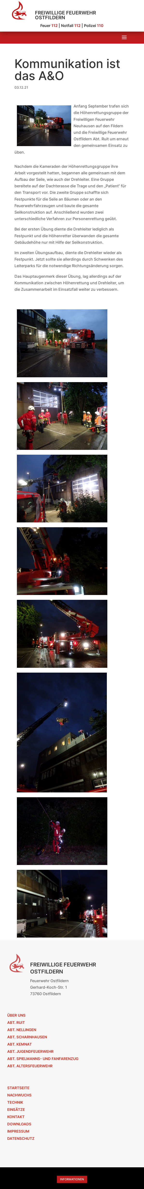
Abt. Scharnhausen (27, 1037)
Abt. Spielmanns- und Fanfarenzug (42, 1058)
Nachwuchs (19, 1095)
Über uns (16, 1015)
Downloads (19, 1124)
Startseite (18, 1088)
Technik (15, 1102)
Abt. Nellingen (21, 1029)
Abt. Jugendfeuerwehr (30, 1051)
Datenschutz (20, 1138)
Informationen (72, 1179)
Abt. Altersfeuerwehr (30, 1066)
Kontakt (16, 1117)
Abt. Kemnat (19, 1044)
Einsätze (16, 1109)
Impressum (18, 1131)
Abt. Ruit (16, 1022)
